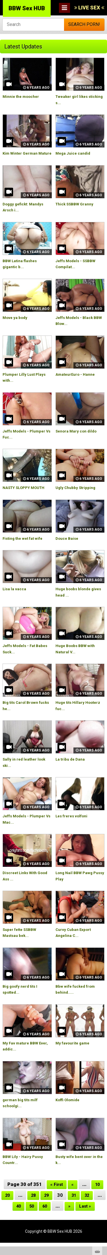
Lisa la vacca (15, 601)
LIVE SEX (89, 8)
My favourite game (73, 1055)
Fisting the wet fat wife (25, 550)
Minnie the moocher (23, 96)
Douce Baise (68, 550)
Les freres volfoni (73, 828)
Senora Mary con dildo (78, 437)
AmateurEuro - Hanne (77, 380)
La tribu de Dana (71, 771)
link (102, 1165)
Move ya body (16, 323)
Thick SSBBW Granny (77, 210)
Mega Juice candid (74, 153)
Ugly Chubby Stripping (78, 493)
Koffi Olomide (69, 1112)
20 (12, 1207)
